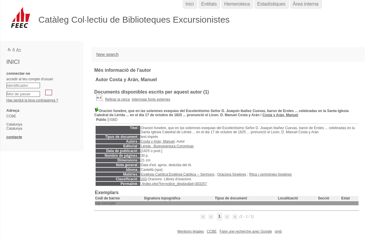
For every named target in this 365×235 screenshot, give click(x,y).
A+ (18, 49)
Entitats (209, 3)
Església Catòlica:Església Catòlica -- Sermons (177, 174)
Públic (101, 120)
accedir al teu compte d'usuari (29, 79)
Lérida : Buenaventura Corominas (167, 146)
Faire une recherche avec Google (245, 231)
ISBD (113, 120)
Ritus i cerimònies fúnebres (270, 174)
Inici (190, 3)
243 (144, 179)
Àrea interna (306, 3)
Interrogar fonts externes (151, 99)
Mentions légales (190, 231)
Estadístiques (271, 3)
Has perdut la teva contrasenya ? (32, 100)
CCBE (211, 231)
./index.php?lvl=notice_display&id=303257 (174, 184)
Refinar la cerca (117, 99)
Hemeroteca (237, 3)
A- (9, 49)
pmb (278, 231)
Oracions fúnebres (231, 174)
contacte (14, 137)
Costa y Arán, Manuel (280, 115)
